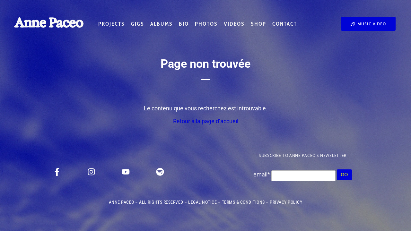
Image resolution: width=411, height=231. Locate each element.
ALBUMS (161, 24)
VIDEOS (234, 24)
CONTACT (284, 24)
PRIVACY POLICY (286, 202)
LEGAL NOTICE (202, 202)
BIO (184, 24)
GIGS (137, 24)
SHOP (258, 24)
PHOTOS (206, 24)
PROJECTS (111, 24)
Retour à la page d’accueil (205, 121)
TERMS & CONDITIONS (243, 202)
